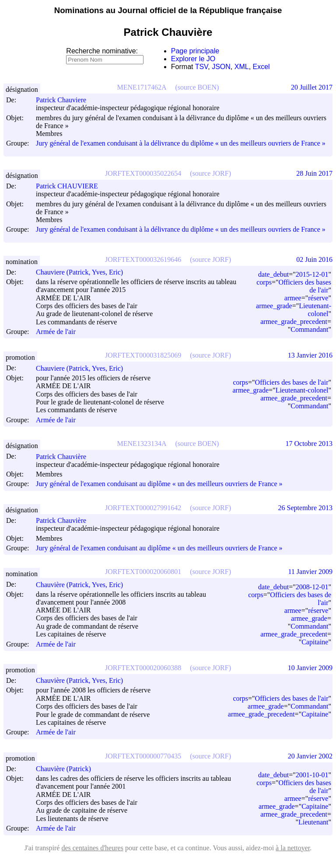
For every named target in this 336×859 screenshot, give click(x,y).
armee (292, 298)
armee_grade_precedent (293, 321)
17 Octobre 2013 (308, 443)
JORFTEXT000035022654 (143, 173)
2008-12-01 (312, 587)
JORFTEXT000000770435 (143, 756)
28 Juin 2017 (314, 173)
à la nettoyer (293, 848)
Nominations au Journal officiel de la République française (168, 10)
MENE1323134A (142, 443)
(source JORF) (210, 173)
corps (264, 282)
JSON (221, 66)
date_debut (273, 274)
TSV (201, 66)
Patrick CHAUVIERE (71, 186)
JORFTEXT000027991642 (143, 507)
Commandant (309, 329)
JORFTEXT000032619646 (143, 259)
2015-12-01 (312, 274)
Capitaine (314, 642)
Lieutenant (313, 822)
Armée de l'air (56, 331)
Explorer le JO (193, 59)
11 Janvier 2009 (310, 571)
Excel (261, 66)
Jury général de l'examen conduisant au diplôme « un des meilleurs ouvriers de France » (159, 484)
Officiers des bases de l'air (292, 382)
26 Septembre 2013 (305, 507)
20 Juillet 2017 (311, 87)
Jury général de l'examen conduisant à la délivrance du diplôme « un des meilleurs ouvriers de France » (181, 143)
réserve (318, 298)
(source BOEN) (197, 87)
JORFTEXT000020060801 (143, 571)
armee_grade (274, 306)
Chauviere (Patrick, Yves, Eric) (83, 272)
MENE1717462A (142, 87)
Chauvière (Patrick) (67, 768)
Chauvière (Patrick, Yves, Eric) (83, 584)
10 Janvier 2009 (310, 667)
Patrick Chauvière (65, 456)
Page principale (195, 51)
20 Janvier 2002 (310, 756)
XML (241, 66)
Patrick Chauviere (65, 100)
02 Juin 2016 (314, 259)
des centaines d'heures (92, 848)
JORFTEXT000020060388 (143, 667)
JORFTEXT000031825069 (143, 355)
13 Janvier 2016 (310, 355)
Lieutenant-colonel (315, 309)
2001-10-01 (312, 775)
